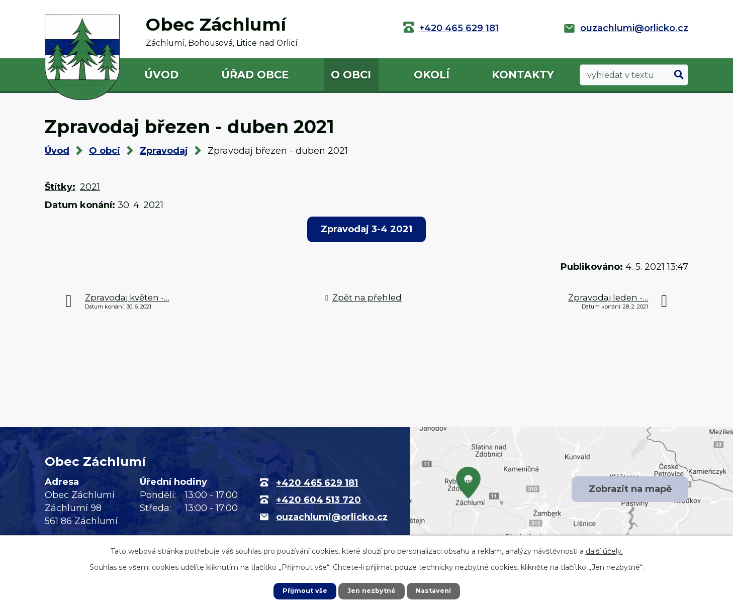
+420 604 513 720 (318, 499)
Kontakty (523, 74)
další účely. (604, 550)
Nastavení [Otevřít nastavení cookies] (437, 590)
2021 (90, 186)
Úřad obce (255, 74)
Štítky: (60, 186)
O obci (351, 74)
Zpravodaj (164, 150)
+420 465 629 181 (459, 28)
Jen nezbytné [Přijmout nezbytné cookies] (371, 590)
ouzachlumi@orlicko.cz (634, 28)
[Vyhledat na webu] (634, 75)
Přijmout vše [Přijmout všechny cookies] (301, 590)
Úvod (161, 74)
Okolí (431, 74)
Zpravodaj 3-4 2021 (366, 229)
